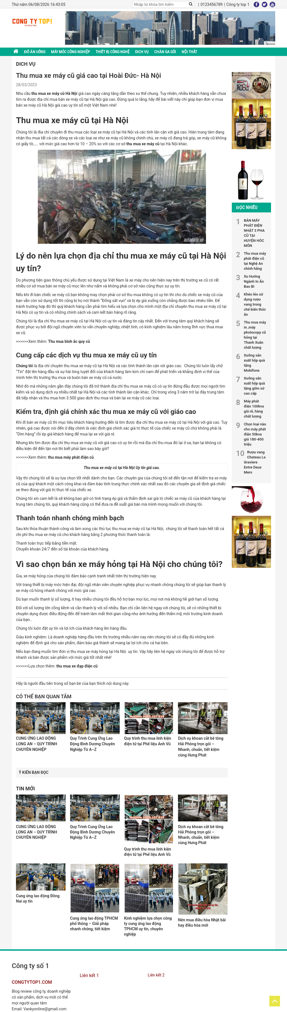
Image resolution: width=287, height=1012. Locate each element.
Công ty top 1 (237, 4)
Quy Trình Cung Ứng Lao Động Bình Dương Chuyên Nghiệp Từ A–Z (92, 832)
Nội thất (189, 52)
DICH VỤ (142, 52)
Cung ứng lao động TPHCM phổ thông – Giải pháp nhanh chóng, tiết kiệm (94, 923)
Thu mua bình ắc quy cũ (69, 341)
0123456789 (211, 4)
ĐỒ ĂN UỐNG (34, 52)
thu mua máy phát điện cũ (71, 457)
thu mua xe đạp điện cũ (77, 666)
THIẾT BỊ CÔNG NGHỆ (112, 52)
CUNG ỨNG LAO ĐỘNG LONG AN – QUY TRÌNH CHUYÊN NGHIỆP (36, 832)
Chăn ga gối (165, 52)
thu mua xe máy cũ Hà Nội (54, 93)
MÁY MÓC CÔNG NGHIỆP (70, 52)
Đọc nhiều (246, 207)
